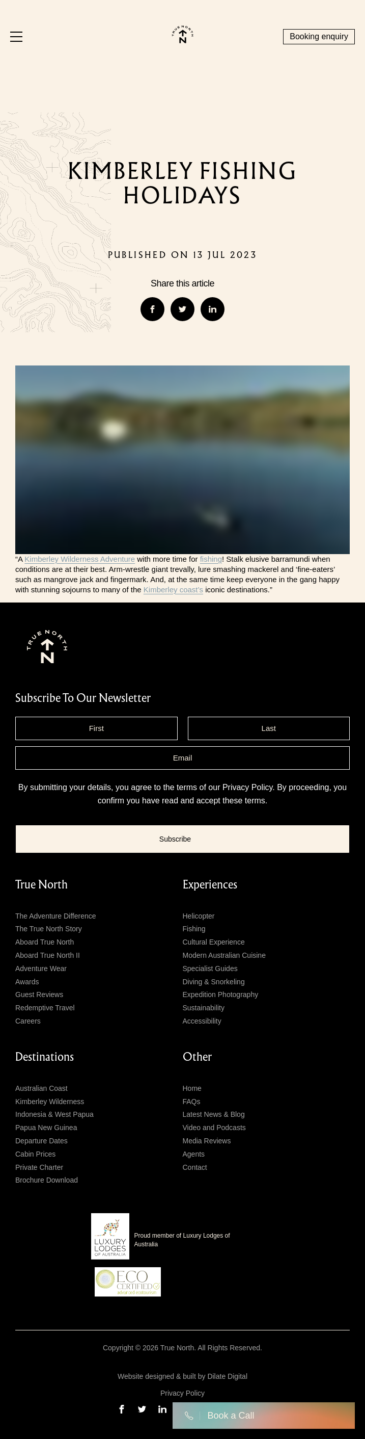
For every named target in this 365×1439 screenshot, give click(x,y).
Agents (194, 1154)
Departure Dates (41, 1141)
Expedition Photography (221, 994)
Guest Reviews (39, 994)
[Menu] (16, 37)
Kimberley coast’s (173, 589)
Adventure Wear (41, 968)
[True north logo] (182, 40)
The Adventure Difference (55, 916)
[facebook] (122, 1409)
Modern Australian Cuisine (224, 955)
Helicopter (199, 916)
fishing (211, 559)
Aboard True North (44, 942)
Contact (195, 1167)
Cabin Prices (35, 1154)
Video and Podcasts (214, 1127)
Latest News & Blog (214, 1114)
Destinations (44, 1057)
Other (197, 1057)
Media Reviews (207, 1141)
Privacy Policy (247, 787)
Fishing (194, 929)
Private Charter (39, 1167)
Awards (27, 982)
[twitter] (142, 1409)
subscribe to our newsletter (83, 698)
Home (192, 1088)
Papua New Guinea (46, 1127)
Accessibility (202, 1021)
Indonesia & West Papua (54, 1114)
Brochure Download (46, 1180)
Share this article (182, 283)
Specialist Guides (210, 968)
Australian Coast (41, 1088)
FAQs (192, 1101)
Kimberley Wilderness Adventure (79, 559)
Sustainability (204, 1008)
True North (41, 885)
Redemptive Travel (45, 1008)
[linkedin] (162, 1409)
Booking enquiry (319, 36)
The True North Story (48, 929)
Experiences (210, 885)
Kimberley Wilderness (49, 1101)
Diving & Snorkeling (214, 982)
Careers (28, 1021)
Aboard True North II (47, 955)
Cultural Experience (214, 942)
